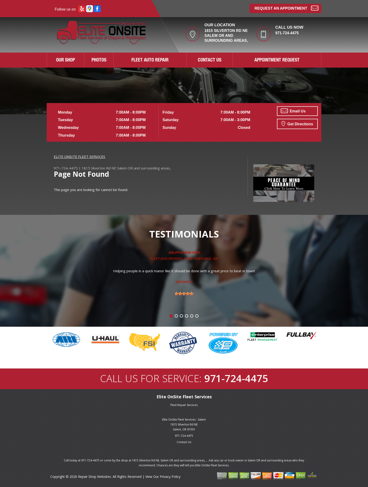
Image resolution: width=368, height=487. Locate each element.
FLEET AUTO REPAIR (150, 60)
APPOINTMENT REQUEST (276, 60)
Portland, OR (206, 258)
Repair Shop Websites (94, 476)
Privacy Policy (170, 476)
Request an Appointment (286, 7)
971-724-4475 (287, 33)
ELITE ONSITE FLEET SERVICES (79, 156)
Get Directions (297, 123)
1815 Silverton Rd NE (99, 168)
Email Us (293, 110)
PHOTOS (99, 60)
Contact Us (184, 442)
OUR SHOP (65, 60)
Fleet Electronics (166, 258)
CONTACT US (209, 60)
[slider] (184, 293)
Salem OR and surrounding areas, (144, 168)
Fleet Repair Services (184, 405)
